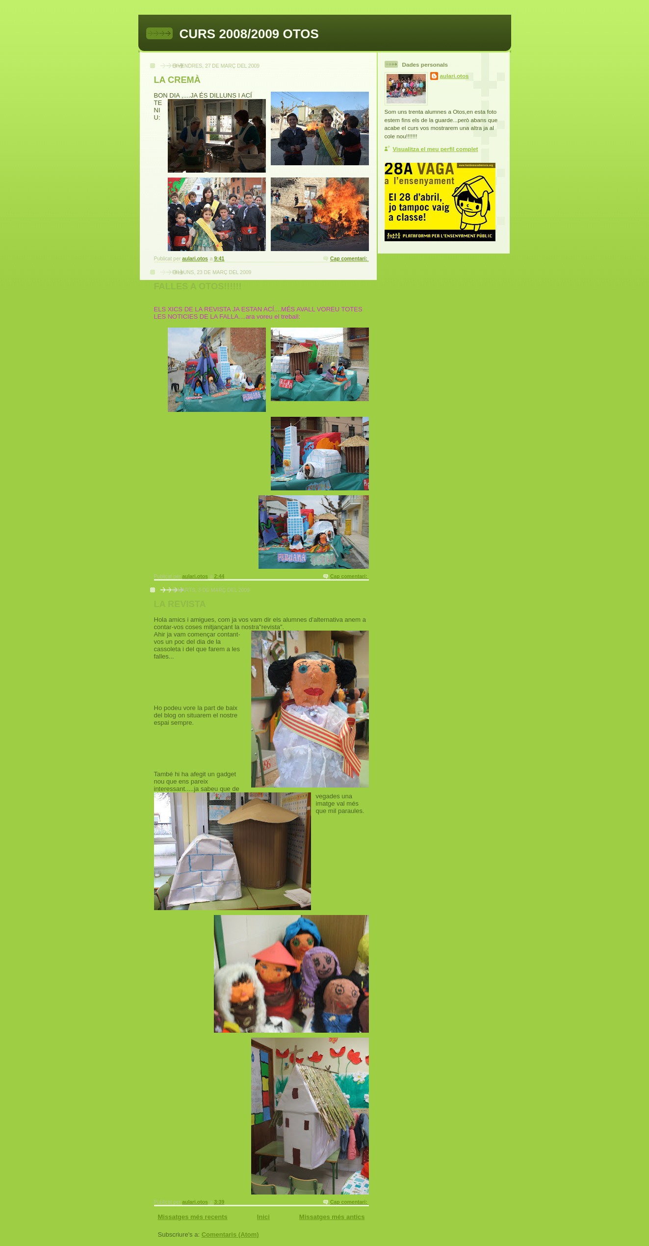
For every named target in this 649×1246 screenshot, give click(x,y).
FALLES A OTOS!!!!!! (198, 286)
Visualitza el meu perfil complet (435, 149)
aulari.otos (454, 76)
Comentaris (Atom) (230, 1234)
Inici (263, 1217)
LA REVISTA (180, 604)
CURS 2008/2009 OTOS (249, 33)
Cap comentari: (349, 258)
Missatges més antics (332, 1217)
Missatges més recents (193, 1217)
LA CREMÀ (177, 80)
